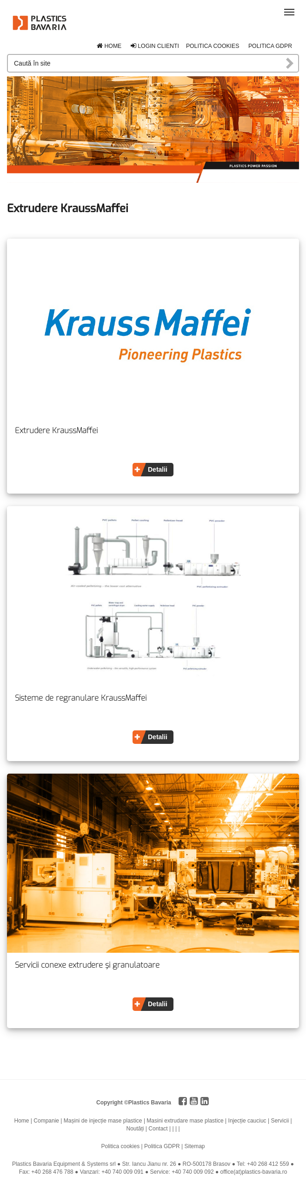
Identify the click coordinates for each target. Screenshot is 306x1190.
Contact (157, 1128)
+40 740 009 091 (122, 1172)
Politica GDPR (270, 46)
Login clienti (155, 46)
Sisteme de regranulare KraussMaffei (80, 698)
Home (109, 46)
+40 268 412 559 (268, 1164)
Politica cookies (212, 46)
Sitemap (194, 1146)
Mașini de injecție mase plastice (103, 1120)
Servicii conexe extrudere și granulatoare (87, 965)
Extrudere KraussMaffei (56, 430)
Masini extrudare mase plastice (184, 1120)
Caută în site (290, 63)
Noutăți (135, 1128)
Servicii (280, 1120)
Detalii (157, 469)
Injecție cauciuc (247, 1120)
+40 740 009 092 (192, 1172)
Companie (46, 1120)
